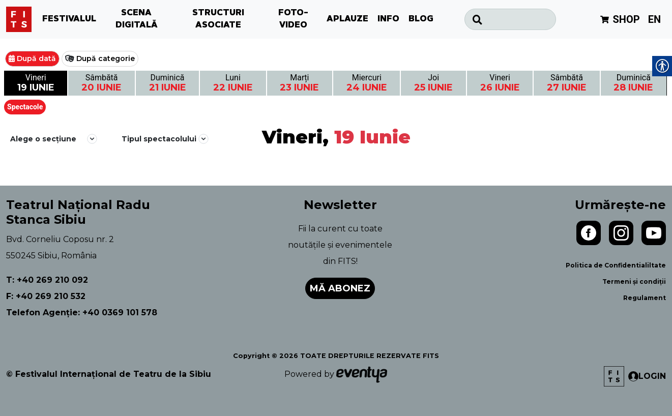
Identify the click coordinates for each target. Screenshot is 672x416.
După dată (36, 58)
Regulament (644, 298)
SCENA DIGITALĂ (136, 19)
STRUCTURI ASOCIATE (218, 19)
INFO (388, 19)
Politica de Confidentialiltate (616, 265)
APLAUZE (347, 19)
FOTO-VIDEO (293, 19)
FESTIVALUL (69, 19)
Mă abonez (340, 288)
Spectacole (25, 107)
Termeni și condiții (634, 281)
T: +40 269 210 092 (47, 280)
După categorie (105, 58)
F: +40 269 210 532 (45, 296)
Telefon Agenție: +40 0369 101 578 (81, 312)
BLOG (420, 19)
